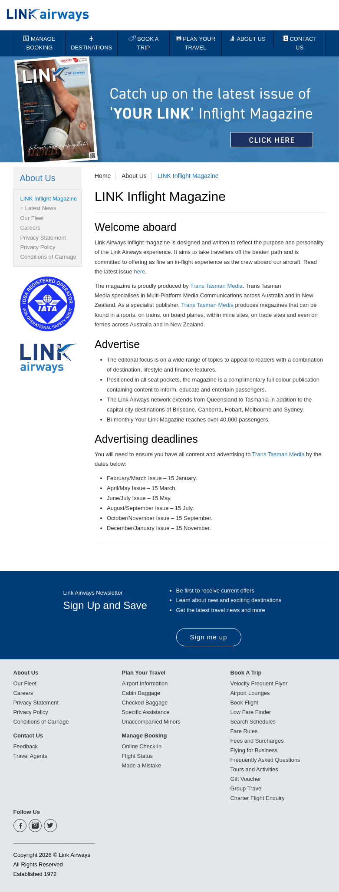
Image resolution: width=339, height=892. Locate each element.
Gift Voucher (246, 779)
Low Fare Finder (251, 712)
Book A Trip (246, 672)
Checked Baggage (145, 702)
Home (103, 175)
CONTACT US (299, 43)
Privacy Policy (38, 247)
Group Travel (246, 788)
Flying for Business (254, 750)
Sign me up (208, 637)
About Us (134, 175)
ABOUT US (248, 39)
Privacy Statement (43, 237)
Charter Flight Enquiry (257, 798)
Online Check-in (142, 746)
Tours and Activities (254, 769)
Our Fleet (32, 218)
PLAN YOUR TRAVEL (196, 43)
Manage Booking (144, 735)
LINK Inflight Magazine (188, 175)
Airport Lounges (250, 693)
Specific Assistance (146, 712)
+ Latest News (38, 208)
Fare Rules (244, 731)
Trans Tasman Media (216, 286)
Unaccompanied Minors (151, 721)
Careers (30, 227)
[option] (169, 109)
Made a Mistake (142, 765)
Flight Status (137, 756)
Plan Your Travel (144, 672)
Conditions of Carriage (48, 256)
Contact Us (28, 735)
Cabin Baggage (141, 693)
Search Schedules (253, 721)
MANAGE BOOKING (39, 43)
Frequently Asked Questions (265, 760)
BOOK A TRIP (143, 43)
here (139, 271)
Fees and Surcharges (257, 740)
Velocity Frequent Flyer (259, 683)
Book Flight (244, 702)
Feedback (25, 746)
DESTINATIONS (91, 43)
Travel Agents (30, 756)
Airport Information (145, 683)
